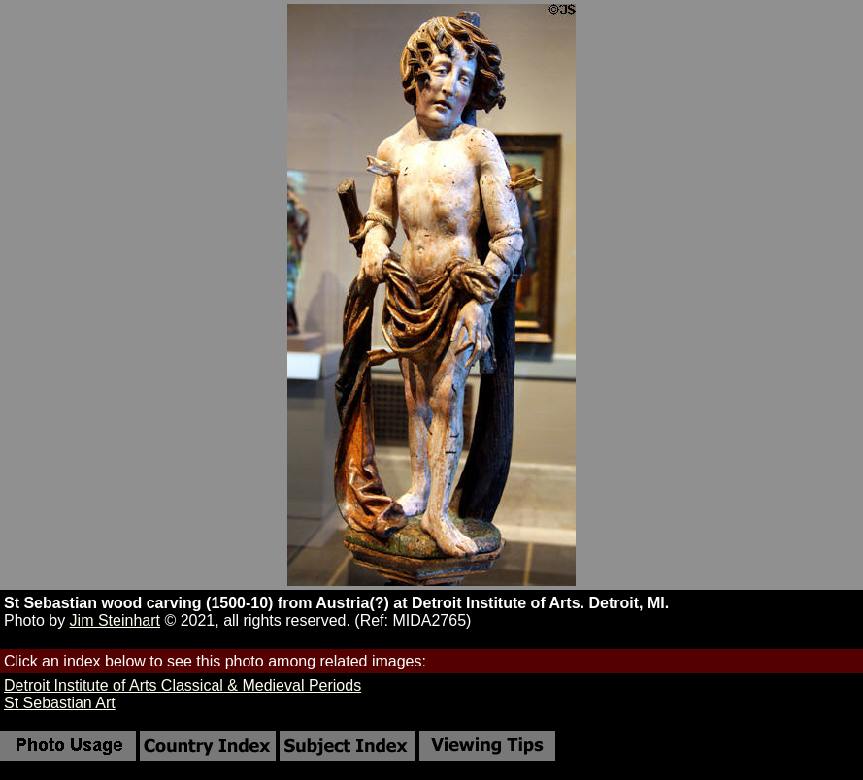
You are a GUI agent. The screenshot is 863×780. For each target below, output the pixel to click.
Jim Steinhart (115, 620)
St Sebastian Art (60, 703)
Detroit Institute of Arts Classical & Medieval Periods (182, 685)
